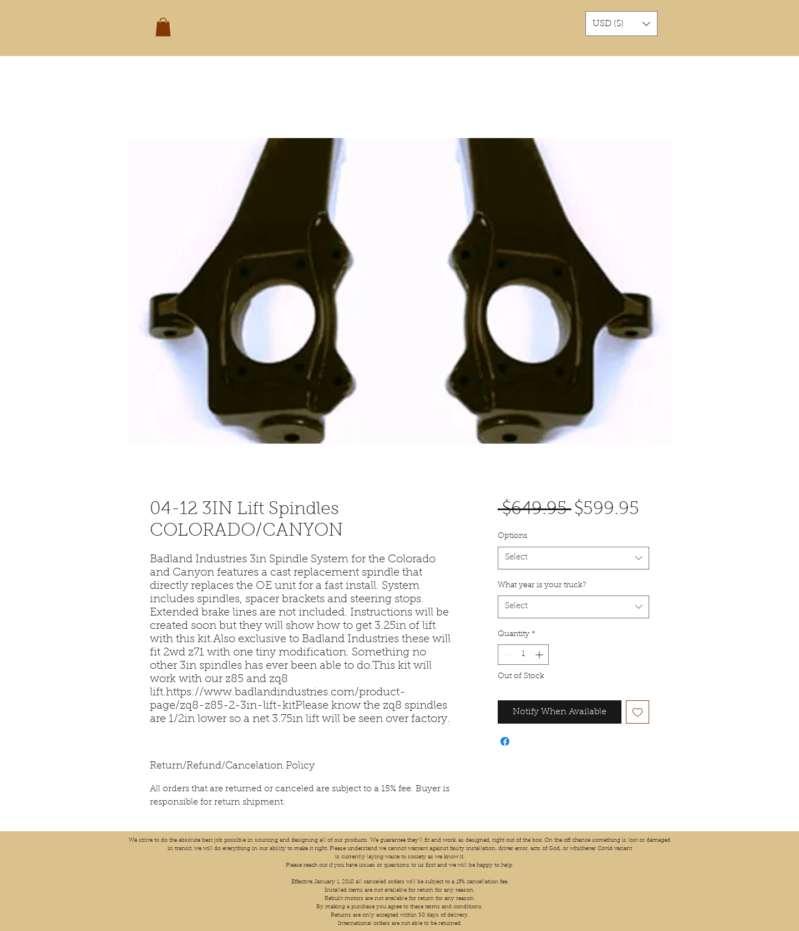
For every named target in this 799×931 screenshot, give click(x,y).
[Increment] (540, 654)
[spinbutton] (523, 654)
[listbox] (621, 23)
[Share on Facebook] (505, 741)
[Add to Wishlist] (637, 712)
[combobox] (573, 558)
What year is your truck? (542, 585)
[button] (163, 27)
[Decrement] (506, 654)
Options (512, 536)
